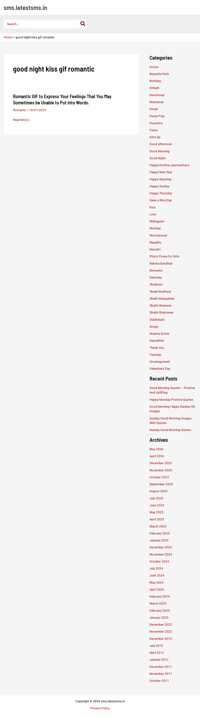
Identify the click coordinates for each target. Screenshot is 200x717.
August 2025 (159, 491)
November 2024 (161, 554)
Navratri (155, 249)
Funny (154, 130)
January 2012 (159, 659)
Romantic (19, 110)
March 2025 (158, 526)
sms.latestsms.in (25, 7)
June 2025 (157, 505)
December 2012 (161, 638)
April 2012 (157, 652)
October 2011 (159, 681)
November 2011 (161, 674)
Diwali (154, 109)
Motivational (158, 235)
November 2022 (161, 631)
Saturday (156, 277)
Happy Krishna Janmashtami (169, 165)
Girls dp (155, 137)
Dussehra (156, 123)
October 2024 (159, 561)
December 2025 (161, 463)
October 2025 (159, 477)
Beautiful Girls (159, 74)
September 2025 (161, 484)
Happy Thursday (161, 193)
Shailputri (156, 284)
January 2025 (159, 540)
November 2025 (161, 470)
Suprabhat (157, 340)
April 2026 (157, 456)
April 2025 (157, 519)
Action (154, 67)
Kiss (153, 207)
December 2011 (161, 667)
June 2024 (157, 575)
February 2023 (160, 610)
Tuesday (155, 354)
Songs (154, 326)
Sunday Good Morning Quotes (170, 430)
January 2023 (159, 617)
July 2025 (156, 498)
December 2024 (161, 547)
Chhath (154, 88)
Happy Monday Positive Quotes (171, 399)
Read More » (21, 119)
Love (153, 214)
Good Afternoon (161, 144)
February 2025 (160, 533)
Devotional (157, 95)
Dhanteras (157, 102)
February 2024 (160, 596)
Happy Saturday (161, 179)
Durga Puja (157, 116)
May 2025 (156, 512)
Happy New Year (161, 172)
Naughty (155, 242)
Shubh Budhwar (160, 291)
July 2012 (156, 645)
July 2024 (156, 568)
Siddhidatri (157, 319)
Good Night (158, 158)
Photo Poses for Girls (164, 256)
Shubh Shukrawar (162, 312)
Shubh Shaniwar (161, 305)
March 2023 (158, 603)
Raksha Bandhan (161, 263)
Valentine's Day (160, 368)
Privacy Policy (100, 708)
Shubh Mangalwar (162, 298)
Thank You (157, 348)
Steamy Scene (159, 333)
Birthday (155, 81)
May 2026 (156, 449)
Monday (155, 228)
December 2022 (161, 624)
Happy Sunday (159, 186)
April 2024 (157, 589)
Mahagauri (157, 221)
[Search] (83, 24)
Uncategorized (160, 361)
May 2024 (156, 582)
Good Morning (160, 151)
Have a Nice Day (161, 200)
